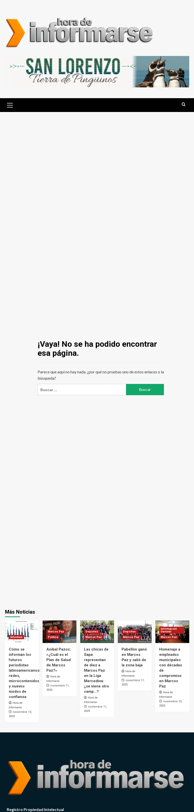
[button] (10, 104)
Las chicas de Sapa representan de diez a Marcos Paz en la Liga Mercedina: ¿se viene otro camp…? (96, 670)
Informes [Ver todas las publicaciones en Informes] (16, 637)
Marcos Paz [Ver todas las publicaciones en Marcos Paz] (56, 631)
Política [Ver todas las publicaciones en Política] (53, 637)
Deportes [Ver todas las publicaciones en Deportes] (91, 631)
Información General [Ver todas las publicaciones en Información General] (169, 630)
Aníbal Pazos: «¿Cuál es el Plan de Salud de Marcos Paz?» (58, 660)
